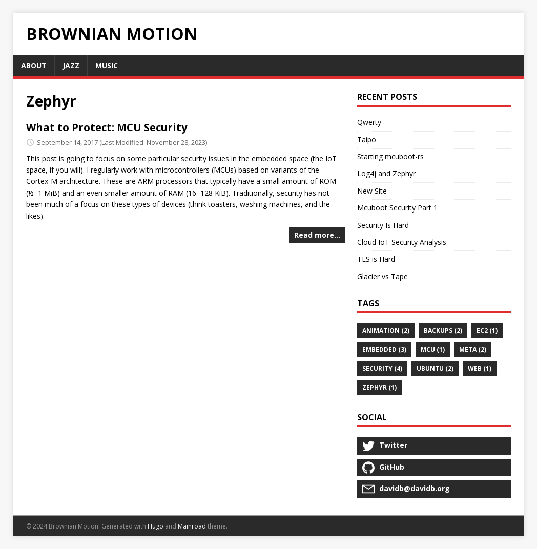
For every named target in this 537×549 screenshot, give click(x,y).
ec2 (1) (487, 330)
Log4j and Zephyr (386, 173)
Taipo (366, 139)
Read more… (317, 235)
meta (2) (472, 349)
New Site (372, 191)
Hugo (155, 526)
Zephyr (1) (379, 387)
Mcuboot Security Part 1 (397, 208)
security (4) (382, 368)
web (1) (479, 368)
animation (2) (385, 330)
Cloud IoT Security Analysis (401, 242)
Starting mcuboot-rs (390, 156)
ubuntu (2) (435, 368)
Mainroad (192, 526)
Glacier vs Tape (382, 276)
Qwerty (369, 122)
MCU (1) (433, 349)
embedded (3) (384, 349)
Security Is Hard (383, 225)
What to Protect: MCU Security (106, 127)
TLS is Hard (376, 259)
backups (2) (443, 330)
